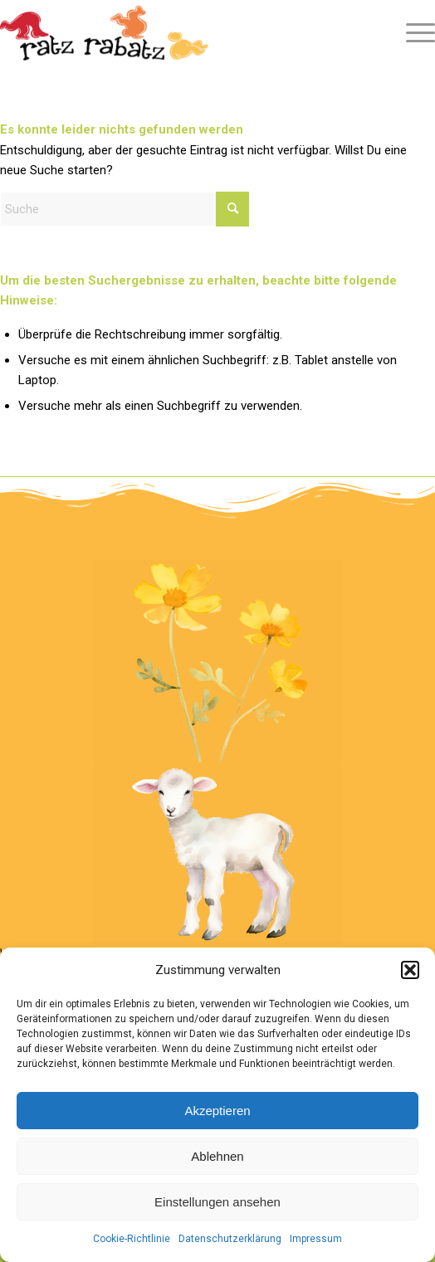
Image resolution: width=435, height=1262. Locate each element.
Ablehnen (217, 1156)
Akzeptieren (217, 1111)
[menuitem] (412, 33)
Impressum (316, 1239)
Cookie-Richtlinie (131, 1239)
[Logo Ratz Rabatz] (174, 33)
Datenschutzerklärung (229, 1239)
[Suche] (124, 209)
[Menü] (412, 33)
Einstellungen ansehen (217, 1202)
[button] (410, 970)
